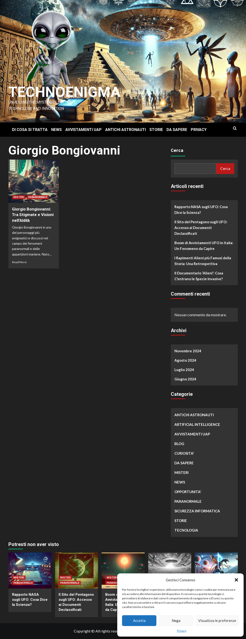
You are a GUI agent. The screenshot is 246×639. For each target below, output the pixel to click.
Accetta (139, 620)
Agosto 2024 (185, 360)
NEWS (56, 129)
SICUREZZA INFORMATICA (197, 511)
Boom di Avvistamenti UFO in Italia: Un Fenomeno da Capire (203, 246)
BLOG (179, 443)
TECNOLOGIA (186, 530)
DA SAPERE (176, 129)
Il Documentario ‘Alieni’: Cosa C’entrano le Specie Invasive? (198, 276)
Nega (176, 620)
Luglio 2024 (184, 369)
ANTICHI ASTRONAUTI (125, 129)
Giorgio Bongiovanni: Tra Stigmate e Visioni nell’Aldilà (33, 215)
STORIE (156, 129)
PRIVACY (199, 129)
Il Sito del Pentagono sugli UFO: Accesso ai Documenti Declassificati (200, 228)
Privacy (181, 631)
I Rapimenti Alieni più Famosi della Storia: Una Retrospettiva (202, 261)
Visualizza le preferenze (217, 620)
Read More (19, 262)
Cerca (177, 150)
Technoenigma (64, 91)
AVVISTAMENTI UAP (83, 129)
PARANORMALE (37, 197)
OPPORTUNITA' (187, 492)
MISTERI (18, 197)
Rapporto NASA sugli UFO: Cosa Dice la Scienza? (201, 210)
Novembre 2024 (187, 351)
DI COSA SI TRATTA (30, 129)
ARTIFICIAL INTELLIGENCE (197, 424)
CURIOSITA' (184, 453)
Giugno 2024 (185, 379)
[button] (236, 579)
